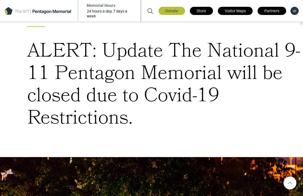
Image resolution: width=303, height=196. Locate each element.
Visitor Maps (235, 11)
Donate (171, 11)
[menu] (294, 11)
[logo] (37, 11)
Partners (271, 11)
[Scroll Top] (289, 182)
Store (201, 11)
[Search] (150, 11)
